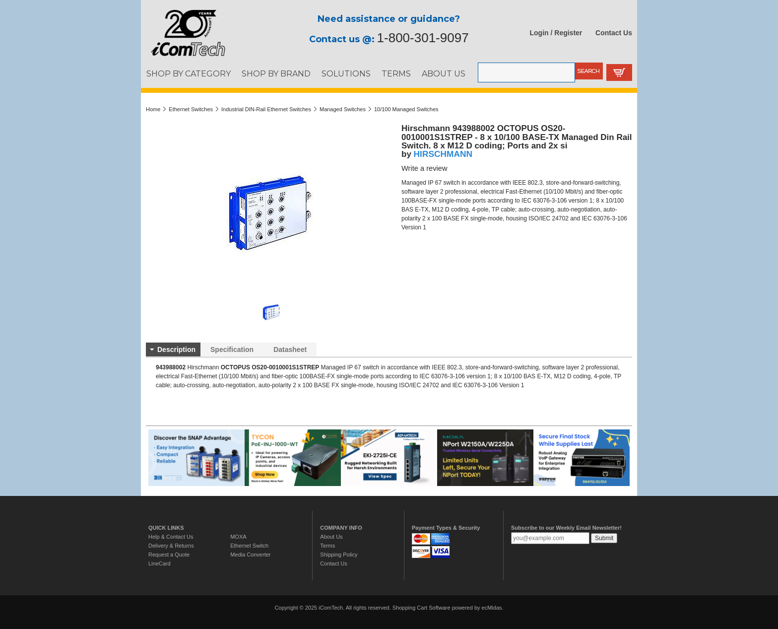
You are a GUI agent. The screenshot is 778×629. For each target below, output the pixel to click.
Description (176, 349)
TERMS (396, 73)
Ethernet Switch (249, 546)
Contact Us (613, 33)
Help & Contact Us (170, 537)
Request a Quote (169, 555)
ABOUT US (443, 73)
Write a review (424, 168)
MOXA (238, 537)
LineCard (159, 563)
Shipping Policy (338, 555)
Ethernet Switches (191, 109)
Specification (232, 349)
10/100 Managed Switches (406, 109)
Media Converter (250, 555)
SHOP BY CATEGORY (188, 73)
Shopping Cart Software (421, 608)
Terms (327, 546)
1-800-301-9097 (423, 37)
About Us (331, 537)
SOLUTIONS (346, 73)
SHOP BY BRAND (276, 73)
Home (153, 109)
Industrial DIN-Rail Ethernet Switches (266, 109)
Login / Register (556, 33)
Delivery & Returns (171, 546)
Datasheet (290, 349)
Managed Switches (343, 109)
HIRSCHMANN (443, 154)
